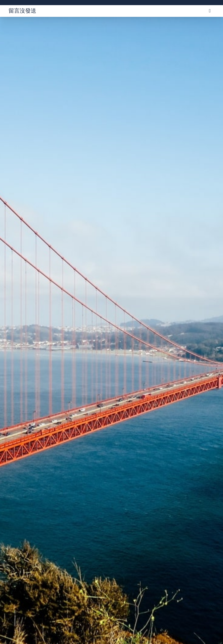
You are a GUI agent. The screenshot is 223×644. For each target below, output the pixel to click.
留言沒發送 (22, 10)
